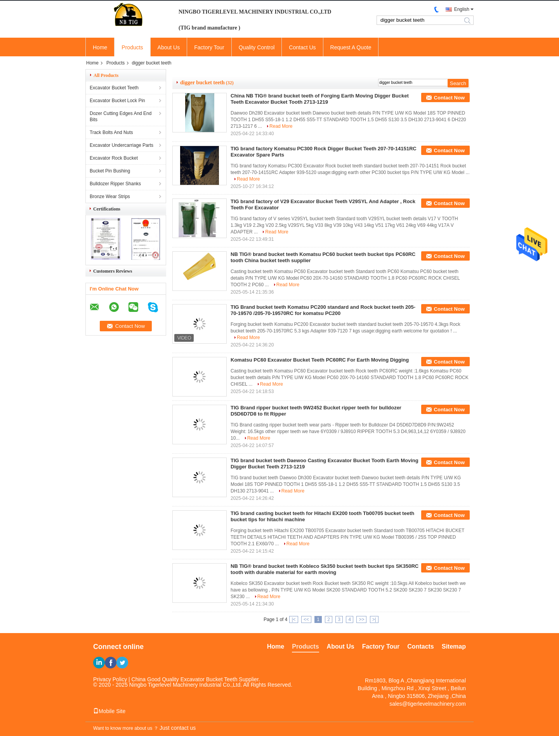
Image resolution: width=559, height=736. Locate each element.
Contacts (420, 646)
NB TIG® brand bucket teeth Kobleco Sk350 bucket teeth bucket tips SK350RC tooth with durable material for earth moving (324, 569)
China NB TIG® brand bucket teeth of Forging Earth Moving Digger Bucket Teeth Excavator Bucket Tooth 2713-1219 (320, 99)
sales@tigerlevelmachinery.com (427, 704)
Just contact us (178, 728)
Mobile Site (109, 711)
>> (361, 619)
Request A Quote (351, 47)
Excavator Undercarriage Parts (121, 145)
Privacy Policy (110, 679)
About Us (169, 47)
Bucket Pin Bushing (110, 171)
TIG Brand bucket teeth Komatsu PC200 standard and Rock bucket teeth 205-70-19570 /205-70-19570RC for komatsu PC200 (323, 310)
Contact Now (449, 98)
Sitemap (454, 646)
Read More (280, 126)
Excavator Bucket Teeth (114, 87)
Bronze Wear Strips (110, 196)
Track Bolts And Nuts (111, 132)
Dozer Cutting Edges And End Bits (120, 116)
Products (132, 47)
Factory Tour (209, 47)
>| (374, 619)
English (461, 9)
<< (306, 619)
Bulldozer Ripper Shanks (115, 183)
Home (100, 47)
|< (293, 619)
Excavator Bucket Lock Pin (117, 100)
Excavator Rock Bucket (114, 158)
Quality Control (257, 47)
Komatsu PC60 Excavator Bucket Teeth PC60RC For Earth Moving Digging (320, 360)
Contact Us (302, 47)
